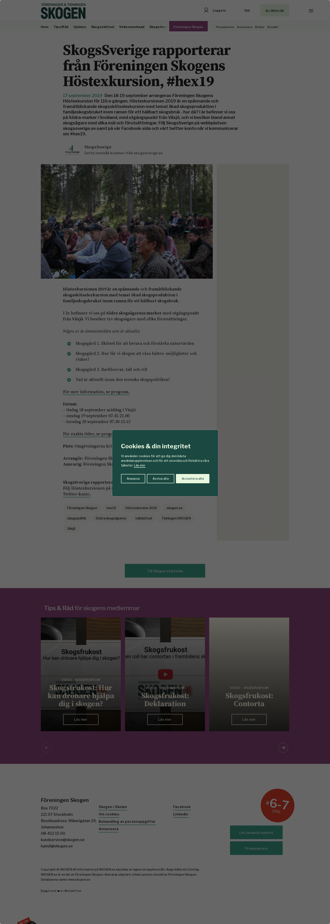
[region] (165, 462)
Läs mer (139, 465)
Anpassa (133, 478)
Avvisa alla (161, 478)
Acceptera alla (193, 478)
